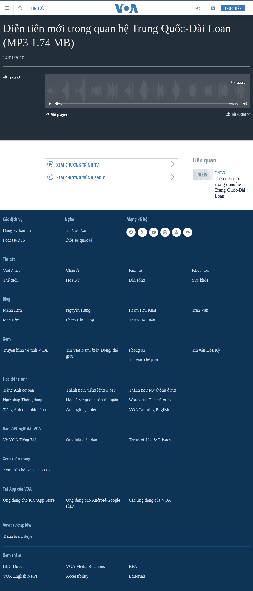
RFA (133, 566)
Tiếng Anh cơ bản (18, 390)
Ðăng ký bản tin (17, 230)
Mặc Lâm (11, 320)
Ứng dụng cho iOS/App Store (29, 500)
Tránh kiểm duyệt (18, 536)
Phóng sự (137, 350)
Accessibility (77, 576)
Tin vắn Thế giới (143, 360)
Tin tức (37, 8)
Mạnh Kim (12, 310)
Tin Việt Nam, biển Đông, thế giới (92, 353)
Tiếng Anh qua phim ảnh (24, 410)
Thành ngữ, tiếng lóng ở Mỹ (91, 390)
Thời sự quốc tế (78, 240)
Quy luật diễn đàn (81, 440)
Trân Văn (200, 310)
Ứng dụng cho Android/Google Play (93, 503)
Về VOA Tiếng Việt (20, 440)
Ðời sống (137, 280)
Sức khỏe (200, 280)
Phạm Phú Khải (142, 310)
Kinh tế (135, 270)
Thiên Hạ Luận (142, 320)
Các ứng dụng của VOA (150, 500)
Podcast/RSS (14, 240)
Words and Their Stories (150, 400)
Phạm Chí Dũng (80, 320)
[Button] (11, 79)
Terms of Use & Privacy (150, 440)
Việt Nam (11, 270)
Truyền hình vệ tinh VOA (25, 350)
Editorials (137, 576)
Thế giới (10, 280)
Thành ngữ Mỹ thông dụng (152, 390)
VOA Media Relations (85, 566)
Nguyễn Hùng (78, 310)
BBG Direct (13, 566)
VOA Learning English (149, 410)
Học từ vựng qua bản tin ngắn (92, 400)
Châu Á (72, 270)
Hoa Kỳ (73, 280)
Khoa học (200, 270)
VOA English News (20, 576)
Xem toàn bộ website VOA (26, 470)
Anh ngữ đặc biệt (81, 410)
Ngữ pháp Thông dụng (22, 400)
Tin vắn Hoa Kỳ (206, 350)
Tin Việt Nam (76, 230)
